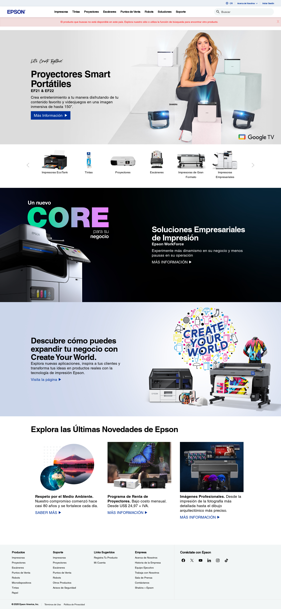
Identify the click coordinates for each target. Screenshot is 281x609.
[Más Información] (50, 115)
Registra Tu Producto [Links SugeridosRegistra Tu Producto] (106, 557)
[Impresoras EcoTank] (54, 162)
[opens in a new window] (226, 560)
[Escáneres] (157, 162)
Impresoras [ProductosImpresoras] (18, 557)
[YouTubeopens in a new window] (200, 560)
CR (229, 3)
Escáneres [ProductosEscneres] (18, 567)
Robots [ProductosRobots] (16, 577)
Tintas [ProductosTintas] (15, 587)
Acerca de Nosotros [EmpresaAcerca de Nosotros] (146, 557)
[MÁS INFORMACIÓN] (172, 262)
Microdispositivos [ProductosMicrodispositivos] (21, 582)
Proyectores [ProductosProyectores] (18, 562)
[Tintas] (76, 11)
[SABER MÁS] (48, 512)
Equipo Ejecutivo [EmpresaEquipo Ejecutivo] (144, 567)
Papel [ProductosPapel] (15, 592)
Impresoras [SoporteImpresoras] (59, 557)
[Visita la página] (46, 379)
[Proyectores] (123, 162)
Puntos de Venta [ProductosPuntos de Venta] (21, 572)
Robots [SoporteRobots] (57, 577)
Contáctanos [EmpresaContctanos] (142, 582)
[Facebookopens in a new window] (183, 560)
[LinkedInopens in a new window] (209, 560)
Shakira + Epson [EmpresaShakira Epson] (144, 587)
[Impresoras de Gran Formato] (191, 164)
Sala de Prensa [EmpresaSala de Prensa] (143, 577)
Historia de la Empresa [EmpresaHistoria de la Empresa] (148, 562)
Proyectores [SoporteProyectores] (59, 562)
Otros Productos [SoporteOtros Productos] (62, 582)
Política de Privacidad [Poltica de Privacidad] (74, 604)
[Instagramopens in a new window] (218, 560)
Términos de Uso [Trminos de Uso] (52, 604)
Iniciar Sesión (268, 3)
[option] (140, 87)
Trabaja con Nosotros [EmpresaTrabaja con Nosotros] (147, 572)
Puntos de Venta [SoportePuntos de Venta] (62, 572)
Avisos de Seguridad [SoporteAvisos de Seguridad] (64, 587)
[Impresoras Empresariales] (225, 164)
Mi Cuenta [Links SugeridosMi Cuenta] (100, 562)
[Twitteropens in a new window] (192, 560)
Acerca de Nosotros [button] (247, 3)
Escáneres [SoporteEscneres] (59, 567)
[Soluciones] (164, 11)
